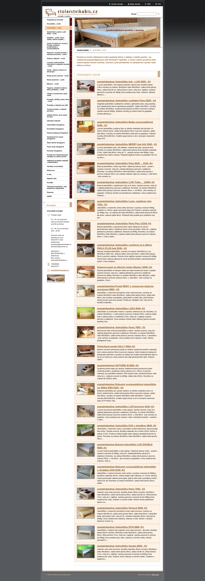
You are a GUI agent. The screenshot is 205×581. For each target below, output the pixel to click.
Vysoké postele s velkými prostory (57, 110)
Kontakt (50, 182)
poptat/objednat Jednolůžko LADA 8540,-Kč (121, 308)
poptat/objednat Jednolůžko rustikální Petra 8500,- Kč (126, 100)
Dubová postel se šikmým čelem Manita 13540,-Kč (124, 267)
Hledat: (134, 14)
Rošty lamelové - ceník (56, 80)
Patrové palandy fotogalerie (57, 133)
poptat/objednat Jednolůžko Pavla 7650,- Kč (121, 327)
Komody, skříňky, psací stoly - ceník (58, 100)
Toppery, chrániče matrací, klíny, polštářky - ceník (57, 88)
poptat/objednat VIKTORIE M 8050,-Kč (118, 365)
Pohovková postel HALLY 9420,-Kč (116, 346)
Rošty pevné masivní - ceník (58, 76)
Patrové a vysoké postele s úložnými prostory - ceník (57, 53)
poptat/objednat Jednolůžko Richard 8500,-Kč (122, 508)
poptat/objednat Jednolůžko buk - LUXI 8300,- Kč (124, 82)
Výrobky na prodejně (55, 166)
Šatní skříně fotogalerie (56, 143)
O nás (49, 174)
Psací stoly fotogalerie (55, 147)
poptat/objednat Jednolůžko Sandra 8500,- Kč (122, 546)
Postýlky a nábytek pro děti (57, 105)
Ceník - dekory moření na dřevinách (56, 71)
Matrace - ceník (53, 84)
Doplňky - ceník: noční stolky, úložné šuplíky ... (56, 38)
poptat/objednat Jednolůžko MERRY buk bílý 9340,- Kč (127, 144)
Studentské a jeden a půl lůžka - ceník (56, 32)
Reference (51, 170)
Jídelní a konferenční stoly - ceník (57, 94)
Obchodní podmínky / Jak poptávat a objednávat (57, 187)
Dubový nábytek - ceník (56, 58)
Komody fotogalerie (54, 151)
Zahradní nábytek (53, 121)
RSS (149, 4)
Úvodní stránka (83, 50)
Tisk (159, 4)
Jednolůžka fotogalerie (56, 125)
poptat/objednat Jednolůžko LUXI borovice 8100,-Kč (125, 406)
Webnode (155, 575)
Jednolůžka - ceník (54, 28)
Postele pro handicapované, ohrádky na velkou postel (58, 155)
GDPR (49, 196)
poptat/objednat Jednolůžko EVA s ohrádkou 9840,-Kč (126, 425)
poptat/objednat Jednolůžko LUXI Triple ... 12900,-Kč (126, 182)
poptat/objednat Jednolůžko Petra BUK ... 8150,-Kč (125, 163)
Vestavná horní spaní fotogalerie (55, 138)
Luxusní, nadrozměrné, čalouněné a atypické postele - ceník (58, 64)
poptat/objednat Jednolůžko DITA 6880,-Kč (120, 527)
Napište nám (52, 178)
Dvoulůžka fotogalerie (55, 129)
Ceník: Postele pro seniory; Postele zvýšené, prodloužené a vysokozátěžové (57, 46)
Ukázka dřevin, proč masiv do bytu (57, 116)
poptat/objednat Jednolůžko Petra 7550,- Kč (121, 489)
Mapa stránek (135, 4)
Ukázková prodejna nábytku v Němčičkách (57, 161)
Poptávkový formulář (55, 20)
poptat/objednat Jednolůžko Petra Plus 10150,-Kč (124, 223)
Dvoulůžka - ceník (54, 24)
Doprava (50, 192)
